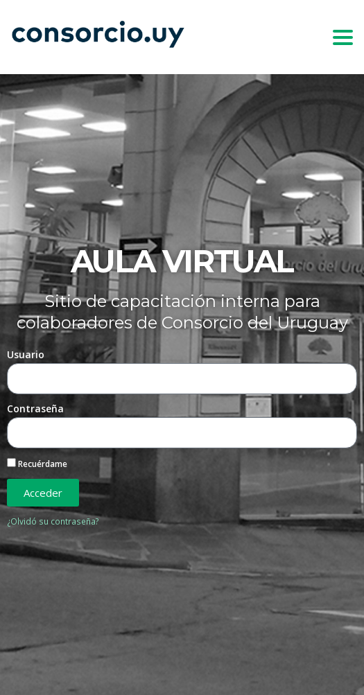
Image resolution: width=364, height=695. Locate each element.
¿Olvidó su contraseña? (53, 521)
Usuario (25, 354)
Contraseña (35, 408)
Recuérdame (37, 463)
